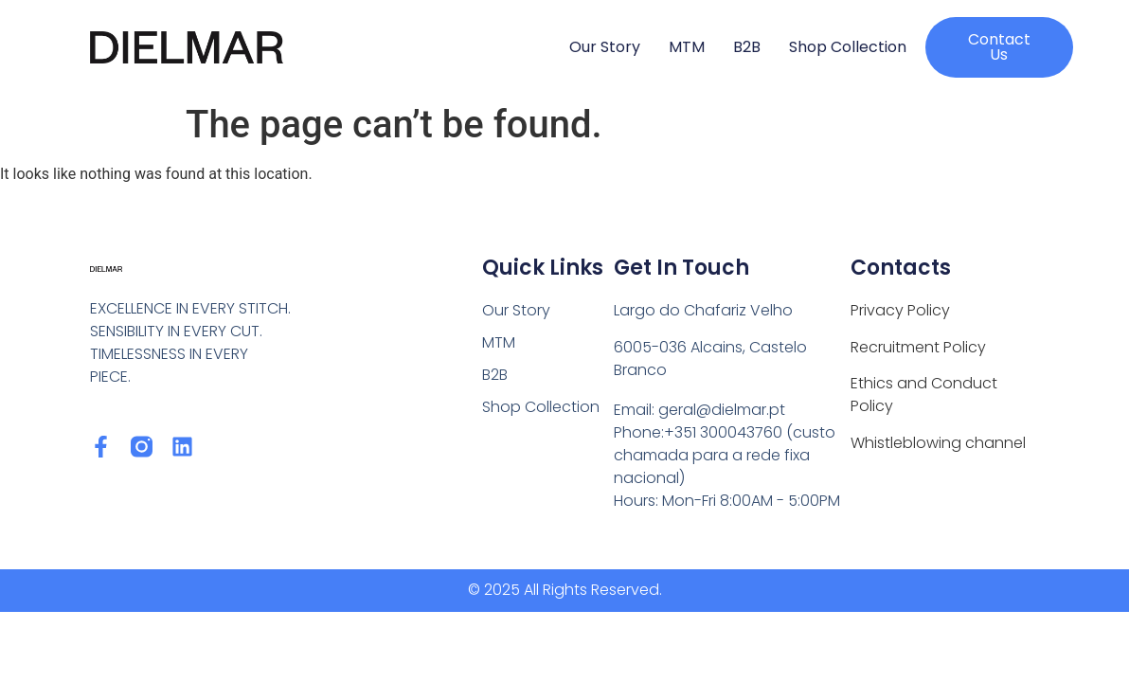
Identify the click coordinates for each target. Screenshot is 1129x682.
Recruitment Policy (918, 347)
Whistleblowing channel (938, 443)
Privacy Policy (900, 310)
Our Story (604, 47)
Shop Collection (847, 47)
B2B (747, 47)
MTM (687, 47)
